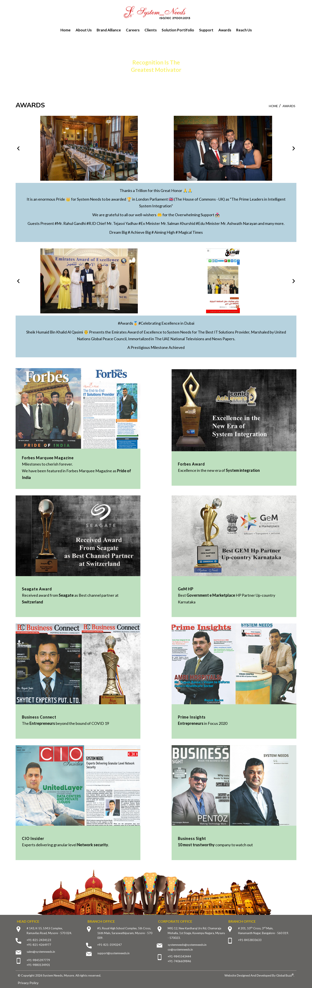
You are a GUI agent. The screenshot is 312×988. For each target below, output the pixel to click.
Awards (224, 30)
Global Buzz (285, 975)
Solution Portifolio (178, 30)
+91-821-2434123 (39, 940)
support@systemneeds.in (113, 953)
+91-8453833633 (250, 940)
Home (65, 30)
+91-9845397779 (38, 960)
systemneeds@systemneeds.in (187, 944)
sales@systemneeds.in (41, 951)
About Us (84, 30)
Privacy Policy (28, 983)
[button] (18, 148)
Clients (151, 30)
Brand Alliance (109, 30)
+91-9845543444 (179, 956)
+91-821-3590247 (109, 944)
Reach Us (244, 30)
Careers (133, 30)
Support (206, 30)
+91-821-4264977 (39, 944)
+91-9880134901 (38, 965)
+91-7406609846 (179, 961)
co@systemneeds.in (180, 949)
